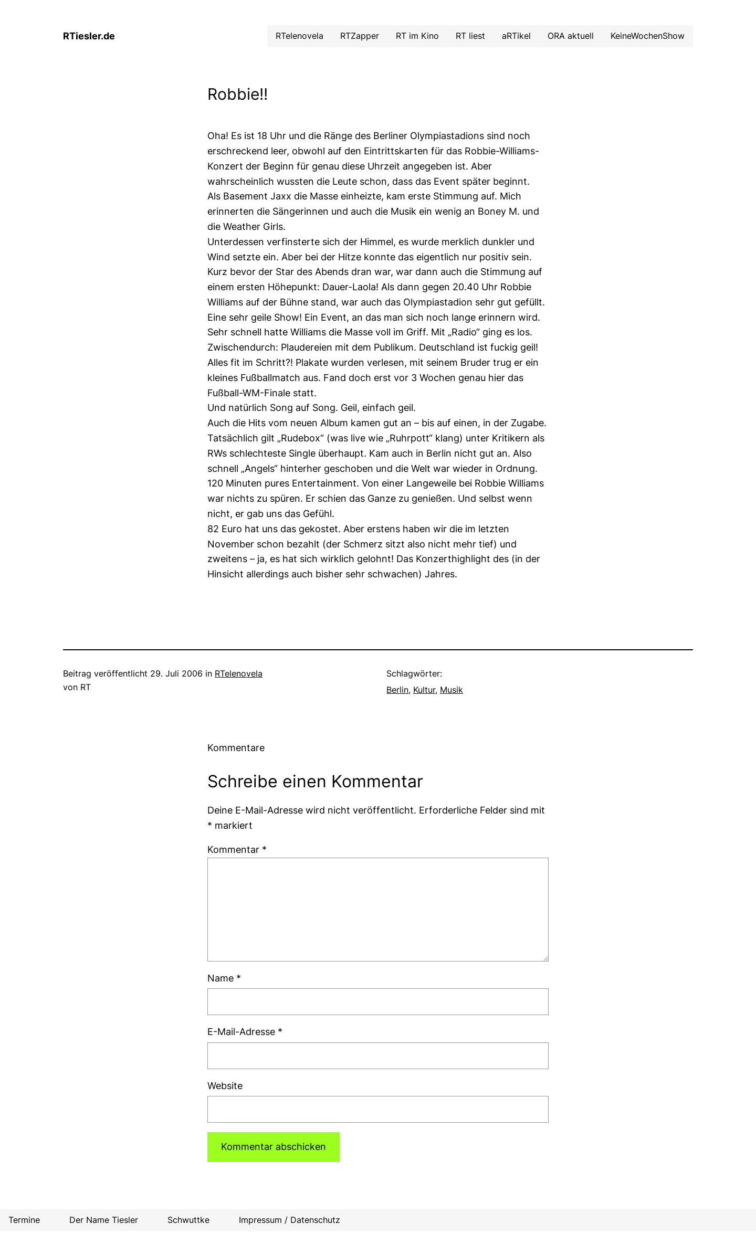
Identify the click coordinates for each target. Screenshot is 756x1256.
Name (224, 978)
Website (225, 1085)
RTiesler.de (89, 35)
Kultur (424, 689)
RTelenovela (238, 673)
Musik (451, 689)
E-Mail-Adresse (244, 1031)
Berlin (397, 689)
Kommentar (237, 849)
